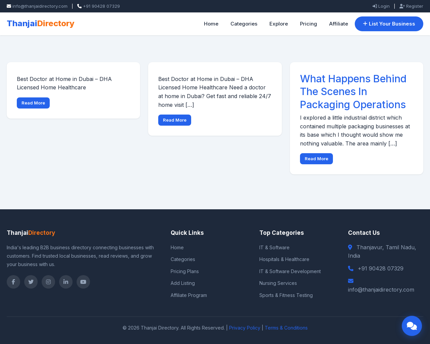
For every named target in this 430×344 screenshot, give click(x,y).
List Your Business (389, 23)
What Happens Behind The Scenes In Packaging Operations (356, 91)
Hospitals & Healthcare (284, 259)
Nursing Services (278, 283)
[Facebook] (13, 282)
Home (211, 23)
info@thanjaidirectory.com (40, 6)
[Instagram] (48, 282)
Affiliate (338, 23)
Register (411, 6)
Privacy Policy (244, 328)
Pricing (308, 23)
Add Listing (183, 283)
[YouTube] (83, 282)
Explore (278, 23)
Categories (243, 23)
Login (381, 6)
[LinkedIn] (66, 282)
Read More (33, 102)
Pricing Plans (185, 271)
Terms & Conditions (286, 328)
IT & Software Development (290, 271)
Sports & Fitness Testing (286, 295)
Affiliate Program (189, 295)
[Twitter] (31, 282)
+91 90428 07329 (101, 6)
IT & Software (274, 247)
